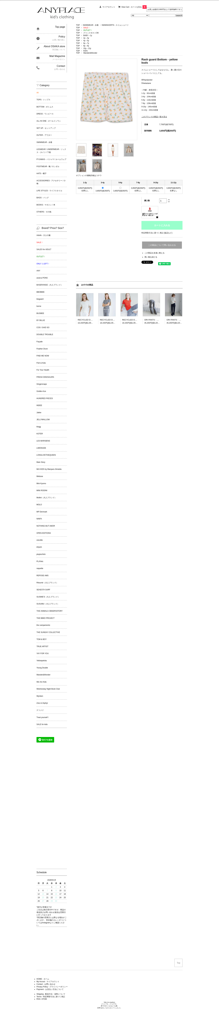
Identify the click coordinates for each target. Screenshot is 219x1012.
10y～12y (87, 48)
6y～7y (86, 43)
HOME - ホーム (42, 979)
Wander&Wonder (90, 53)
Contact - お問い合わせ (45, 984)
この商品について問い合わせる (162, 245)
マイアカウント (108, 7)
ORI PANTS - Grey (152, 320)
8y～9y (86, 46)
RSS (38, 999)
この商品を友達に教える (154, 253)
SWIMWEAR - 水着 (91, 25)
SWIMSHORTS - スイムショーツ (115, 25)
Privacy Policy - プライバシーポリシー (52, 987)
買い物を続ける (150, 257)
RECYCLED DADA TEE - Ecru (91, 320)
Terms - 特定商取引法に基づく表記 (50, 997)
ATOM (44, 999)
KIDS (85, 51)
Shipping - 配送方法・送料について (50, 994)
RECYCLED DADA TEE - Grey (113, 320)
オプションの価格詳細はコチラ (89, 175)
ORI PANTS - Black (175, 320)
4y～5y (86, 41)
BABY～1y (87, 35)
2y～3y (86, 38)
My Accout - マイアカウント (47, 981)
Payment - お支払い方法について (50, 989)
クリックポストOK (91, 33)
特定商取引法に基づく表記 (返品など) (156, 233)
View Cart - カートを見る (134, 7)
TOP (78, 25)
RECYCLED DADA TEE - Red (135, 320)
